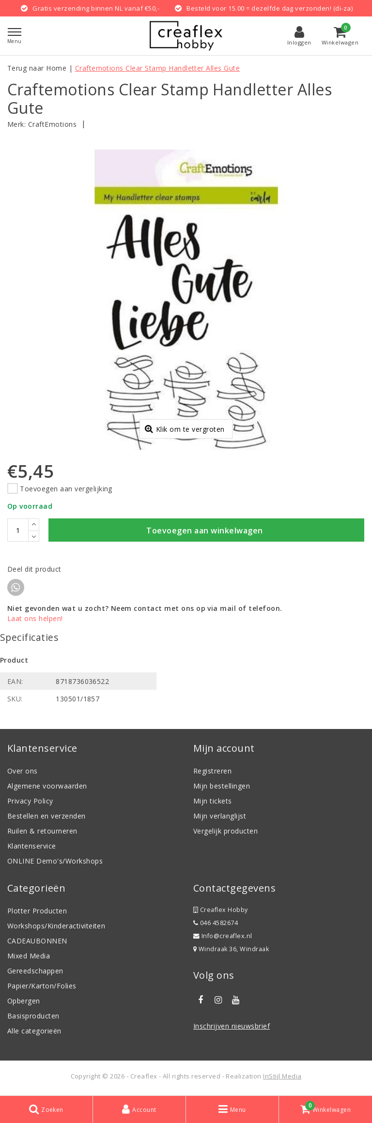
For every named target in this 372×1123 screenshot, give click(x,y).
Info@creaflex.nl (222, 937)
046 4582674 (215, 924)
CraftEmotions (52, 124)
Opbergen (23, 1002)
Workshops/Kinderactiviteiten (56, 927)
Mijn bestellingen (221, 787)
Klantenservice (31, 847)
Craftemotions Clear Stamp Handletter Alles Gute (157, 68)
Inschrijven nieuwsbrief (231, 1027)
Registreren (212, 772)
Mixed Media (28, 957)
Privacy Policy (30, 802)
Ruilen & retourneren (42, 832)
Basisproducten (33, 1017)
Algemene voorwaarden (47, 787)
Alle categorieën (34, 1032)
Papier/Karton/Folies (42, 987)
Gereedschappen (35, 972)
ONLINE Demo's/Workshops (55, 862)
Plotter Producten (37, 912)
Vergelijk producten (225, 832)
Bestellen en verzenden (46, 817)
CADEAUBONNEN (37, 942)
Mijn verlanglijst (219, 817)
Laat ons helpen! (35, 619)
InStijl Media (282, 1077)
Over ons (22, 772)
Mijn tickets (212, 802)
